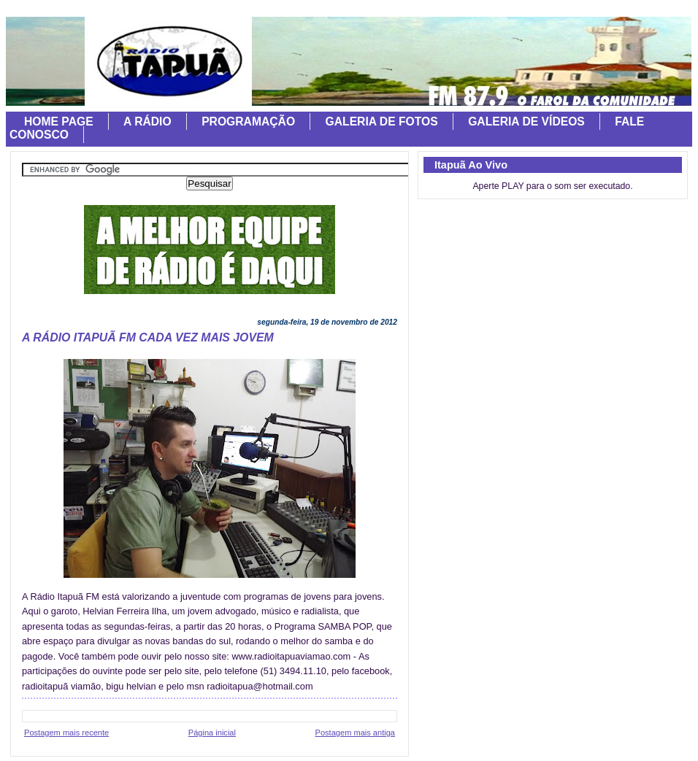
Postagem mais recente (66, 732)
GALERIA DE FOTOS (382, 121)
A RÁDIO (147, 121)
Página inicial (212, 732)
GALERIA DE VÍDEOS (526, 121)
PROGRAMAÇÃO (248, 121)
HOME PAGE (58, 121)
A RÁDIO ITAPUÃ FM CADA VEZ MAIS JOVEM (148, 337)
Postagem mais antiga (355, 732)
